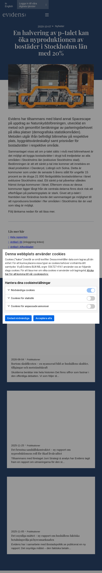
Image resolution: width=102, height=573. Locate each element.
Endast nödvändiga (18, 318)
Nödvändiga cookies (21, 290)
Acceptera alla (44, 318)
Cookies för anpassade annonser (28, 306)
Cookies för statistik (20, 298)
